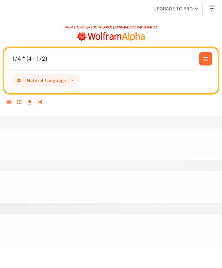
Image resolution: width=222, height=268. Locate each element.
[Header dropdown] (212, 8)
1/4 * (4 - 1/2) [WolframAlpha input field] (103, 59)
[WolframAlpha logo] (111, 36)
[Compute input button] (205, 59)
